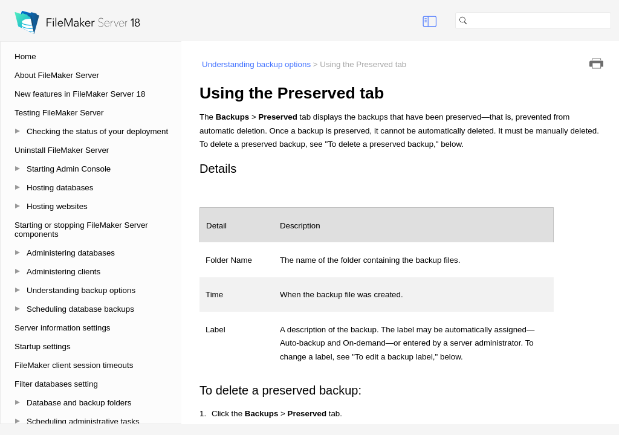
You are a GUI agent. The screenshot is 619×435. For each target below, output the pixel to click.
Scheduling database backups (80, 309)
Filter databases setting (56, 383)
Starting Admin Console (69, 168)
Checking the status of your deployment (97, 131)
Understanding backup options (81, 290)
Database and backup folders (79, 402)
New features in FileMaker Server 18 (80, 93)
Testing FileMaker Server (59, 112)
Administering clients (63, 271)
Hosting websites (57, 206)
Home (25, 56)
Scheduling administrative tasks (83, 421)
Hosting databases (60, 187)
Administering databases (71, 252)
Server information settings (63, 327)
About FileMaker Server (57, 75)
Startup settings (43, 346)
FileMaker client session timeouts (74, 365)
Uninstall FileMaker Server (62, 150)
